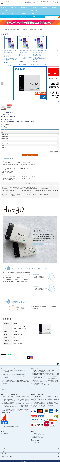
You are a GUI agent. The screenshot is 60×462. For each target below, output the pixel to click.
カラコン (3, 13)
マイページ (13, 16)
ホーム (2, 16)
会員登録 (44, 1)
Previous (2, 83)
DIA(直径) (3, 145)
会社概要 (2, 451)
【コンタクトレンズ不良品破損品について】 (10, 394)
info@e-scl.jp (36, 442)
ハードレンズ (4, 10)
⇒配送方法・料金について (36, 384)
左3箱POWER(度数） (5, 140)
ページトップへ (58, 364)
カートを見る (32, 16)
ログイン (40, 1)
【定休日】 (3, 431)
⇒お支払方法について (35, 406)
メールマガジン (56, 1)
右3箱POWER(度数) (5, 136)
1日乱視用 (34, 7)
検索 (59, 17)
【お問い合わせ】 (34, 431)
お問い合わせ (57, 2)
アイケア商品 (32, 13)
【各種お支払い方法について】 (37, 394)
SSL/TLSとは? (4, 389)
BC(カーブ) (3, 132)
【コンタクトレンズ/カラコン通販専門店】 (10, 368)
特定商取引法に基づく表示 (6, 456)
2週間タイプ (13, 7)
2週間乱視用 (44, 7)
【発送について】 (34, 368)
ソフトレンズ (34, 10)
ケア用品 (12, 13)
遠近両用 (54, 7)
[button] (2, 51)
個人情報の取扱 (4, 459)
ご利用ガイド (50, 1)
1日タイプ (3, 7)
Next (58, 83)
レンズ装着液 (23, 13)
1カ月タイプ (24, 7)
